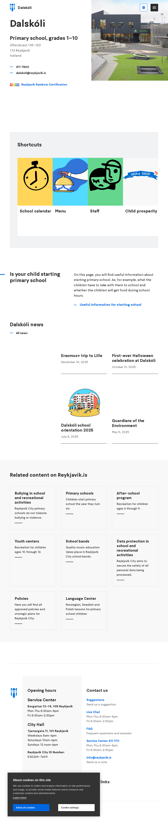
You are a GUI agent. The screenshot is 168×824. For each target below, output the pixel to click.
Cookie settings (70, 807)
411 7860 (22, 67)
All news (22, 355)
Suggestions (109, 702)
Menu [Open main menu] (154, 7)
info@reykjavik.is (109, 760)
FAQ (109, 731)
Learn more (19, 797)
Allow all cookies (25, 807)
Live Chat (109, 716)
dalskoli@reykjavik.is (31, 73)
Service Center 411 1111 (109, 745)
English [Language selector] (143, 7)
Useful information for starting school (110, 326)
